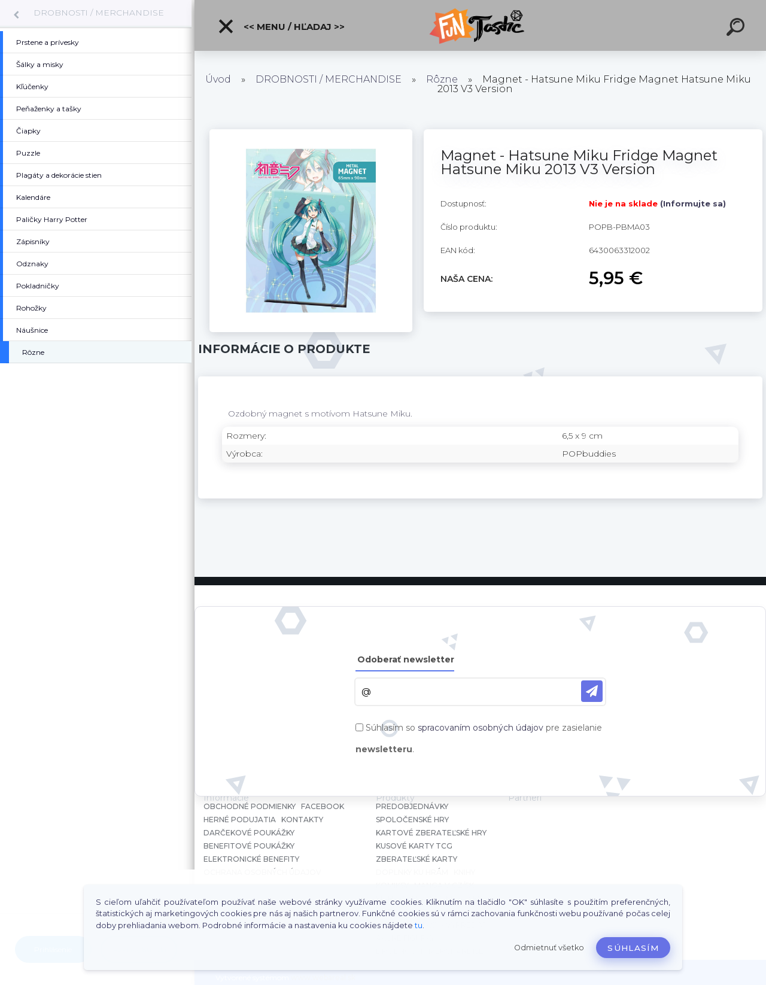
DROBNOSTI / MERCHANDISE (99, 12)
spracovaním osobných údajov (480, 727)
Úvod (218, 79)
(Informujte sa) (693, 203)
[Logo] (480, 25)
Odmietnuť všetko (549, 947)
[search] (737, 28)
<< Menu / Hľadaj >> (281, 26)
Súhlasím (633, 948)
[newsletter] (592, 691)
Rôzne (442, 79)
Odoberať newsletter (405, 659)
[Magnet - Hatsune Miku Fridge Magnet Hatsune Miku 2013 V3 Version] (310, 133)
